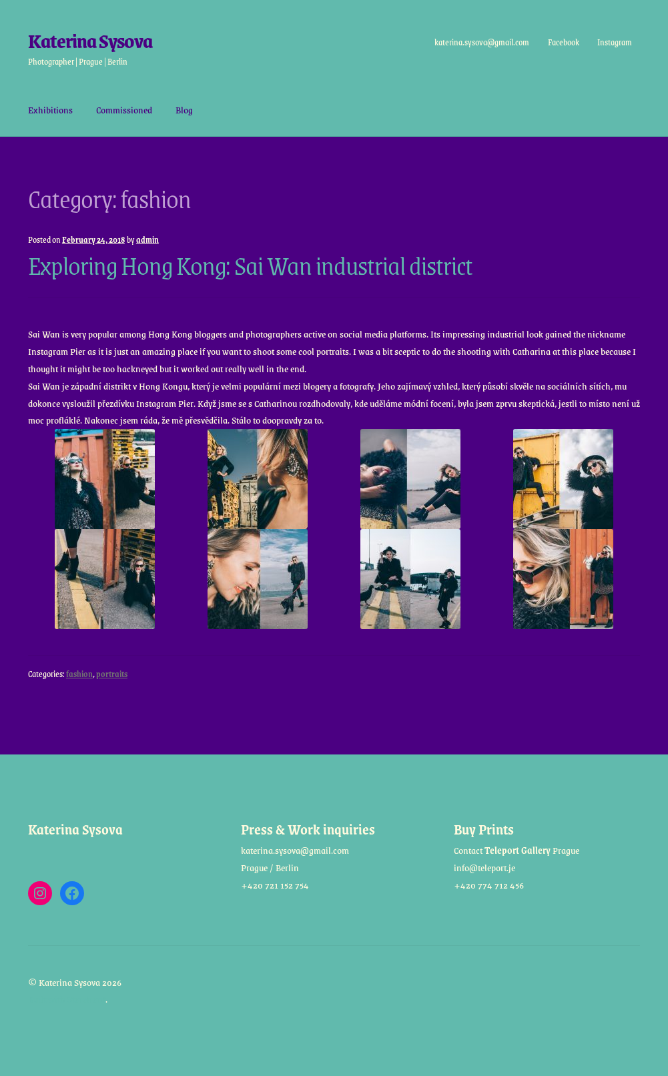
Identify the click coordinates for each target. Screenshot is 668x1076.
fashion (79, 673)
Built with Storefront (66, 999)
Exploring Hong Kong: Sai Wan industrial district (250, 265)
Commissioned (124, 109)
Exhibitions (50, 109)
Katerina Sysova (90, 40)
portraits (111, 673)
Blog (184, 109)
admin (147, 239)
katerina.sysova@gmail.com (481, 42)
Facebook (563, 42)
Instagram (614, 42)
